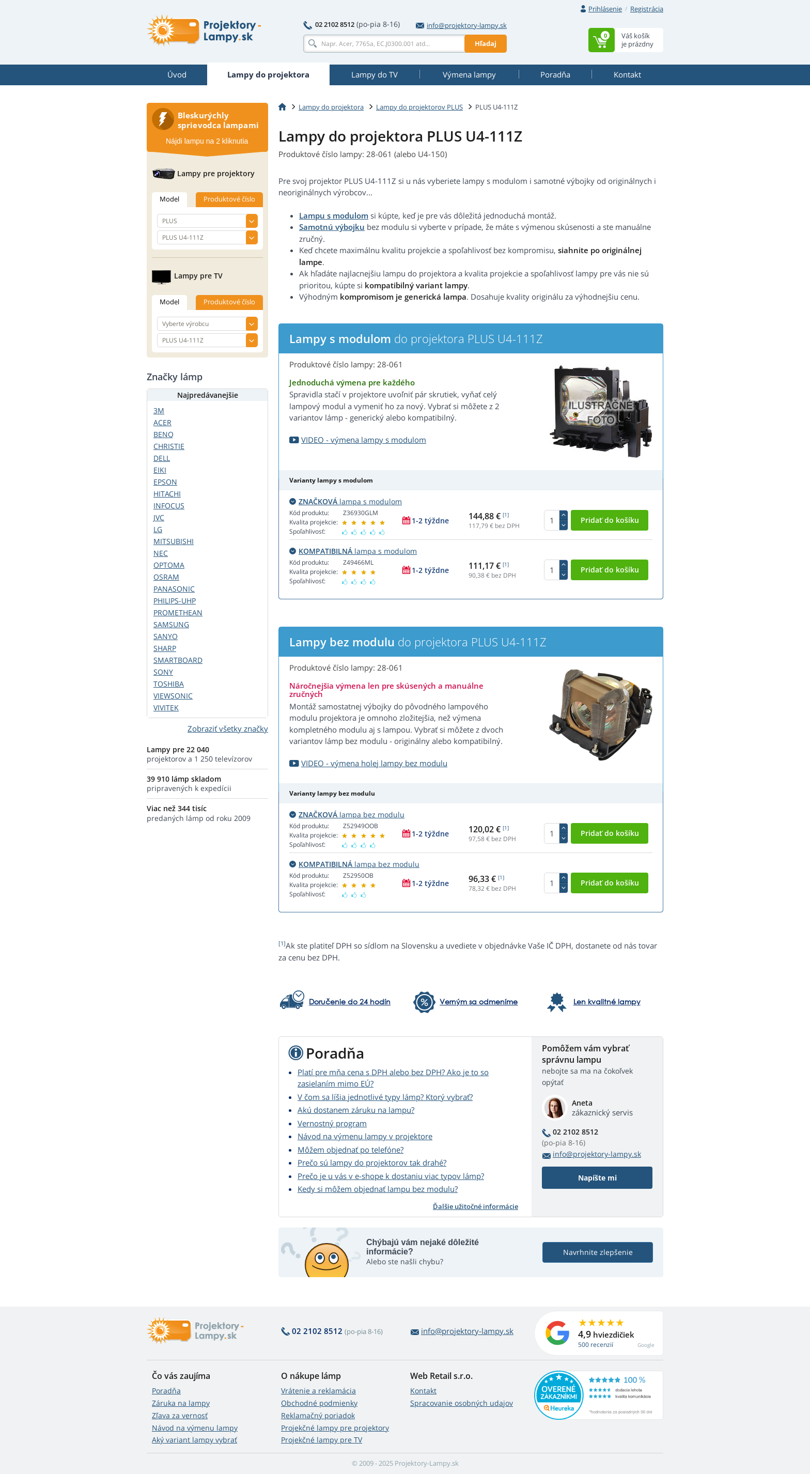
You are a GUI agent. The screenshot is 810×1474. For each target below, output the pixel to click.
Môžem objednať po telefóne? (350, 1149)
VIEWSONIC (173, 696)
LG (157, 529)
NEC (160, 553)
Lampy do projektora (331, 107)
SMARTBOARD (177, 660)
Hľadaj (485, 43)
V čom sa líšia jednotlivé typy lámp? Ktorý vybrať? (385, 1097)
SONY (163, 672)
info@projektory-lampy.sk (461, 25)
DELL (161, 458)
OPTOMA (168, 565)
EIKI (159, 470)
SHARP (164, 648)
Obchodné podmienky (319, 1403)
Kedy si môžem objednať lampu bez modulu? (378, 1189)
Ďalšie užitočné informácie (475, 1206)
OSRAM (166, 577)
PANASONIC (174, 589)
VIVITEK (166, 707)
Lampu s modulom (333, 215)
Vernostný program (332, 1123)
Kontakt (423, 1390)
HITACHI (167, 494)
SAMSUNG (171, 624)
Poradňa (166, 1390)
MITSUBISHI (173, 541)
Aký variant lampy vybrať (194, 1440)
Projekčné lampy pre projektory (335, 1428)
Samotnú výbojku (332, 227)
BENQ (163, 434)
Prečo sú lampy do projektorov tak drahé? (372, 1162)
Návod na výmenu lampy (195, 1428)
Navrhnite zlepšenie (598, 1252)
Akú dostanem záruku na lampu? (356, 1110)
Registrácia (646, 8)
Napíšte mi (597, 1178)
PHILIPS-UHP (174, 601)
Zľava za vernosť (180, 1415)
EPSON (165, 482)
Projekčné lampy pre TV (321, 1440)
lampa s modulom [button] (345, 501)
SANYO (165, 636)
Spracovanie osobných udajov (461, 1403)
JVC (158, 517)
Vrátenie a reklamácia (318, 1390)
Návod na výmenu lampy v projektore (365, 1136)
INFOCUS (168, 505)
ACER (162, 422)
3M (158, 410)
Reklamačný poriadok (318, 1415)
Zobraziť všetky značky (228, 728)
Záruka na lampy (181, 1403)
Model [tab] (169, 199)
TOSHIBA (168, 684)
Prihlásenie (605, 8)
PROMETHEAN (177, 612)
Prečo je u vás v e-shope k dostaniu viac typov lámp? (391, 1176)
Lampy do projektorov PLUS (419, 107)
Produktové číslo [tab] (229, 199)
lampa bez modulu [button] (346, 814)
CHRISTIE (168, 446)
